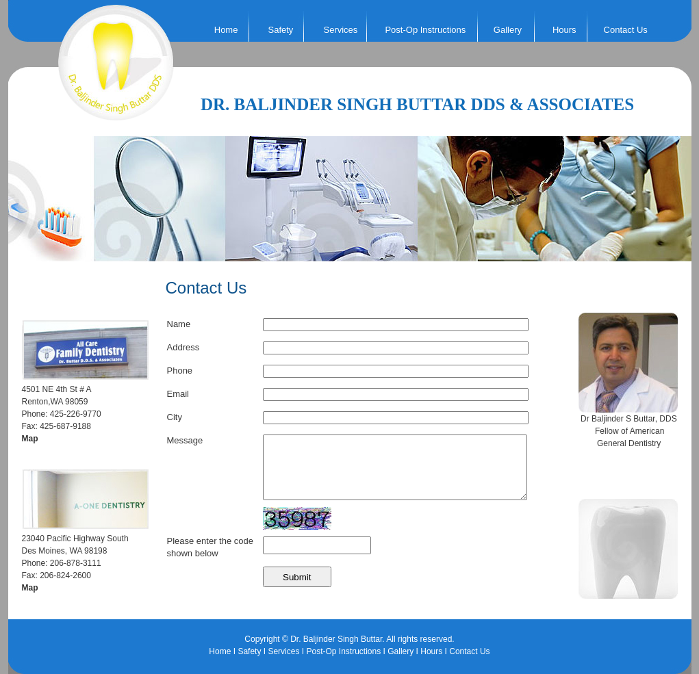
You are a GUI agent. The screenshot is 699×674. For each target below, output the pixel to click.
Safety (249, 651)
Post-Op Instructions (425, 30)
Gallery (508, 30)
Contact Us (626, 30)
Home (226, 30)
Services (283, 651)
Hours (564, 30)
